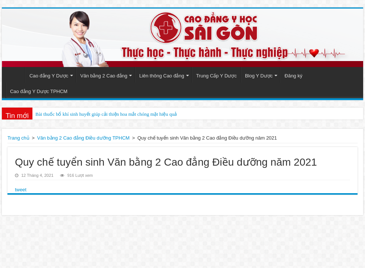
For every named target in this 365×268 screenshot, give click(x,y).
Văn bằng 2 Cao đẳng (103, 76)
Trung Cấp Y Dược (216, 76)
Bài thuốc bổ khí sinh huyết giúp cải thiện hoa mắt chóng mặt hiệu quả (106, 114)
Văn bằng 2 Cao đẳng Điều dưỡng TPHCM (83, 138)
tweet (20, 189)
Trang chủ (18, 138)
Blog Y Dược (259, 76)
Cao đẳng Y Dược (48, 76)
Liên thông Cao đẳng (161, 76)
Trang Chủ (15, 75)
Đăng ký (293, 76)
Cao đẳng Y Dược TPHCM (38, 91)
